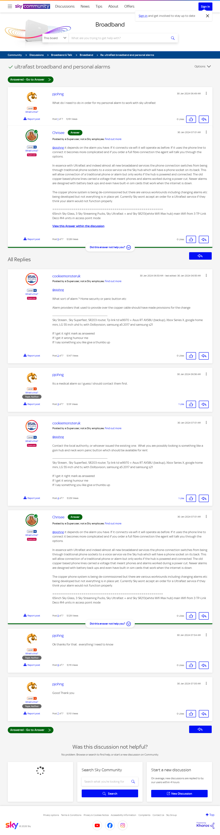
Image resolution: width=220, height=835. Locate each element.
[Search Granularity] (55, 38)
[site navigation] (10, 6)
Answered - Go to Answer (30, 79)
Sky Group (171, 815)
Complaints (144, 815)
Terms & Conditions (71, 815)
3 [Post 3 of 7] (58, 404)
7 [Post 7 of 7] (58, 713)
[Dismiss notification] (207, 16)
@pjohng (58, 147)
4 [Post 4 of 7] (58, 498)
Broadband (110, 24)
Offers (129, 6)
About (113, 6)
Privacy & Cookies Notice (96, 815)
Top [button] (211, 815)
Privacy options (51, 815)
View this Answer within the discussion (78, 226)
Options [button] (200, 66)
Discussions (65, 6)
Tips (99, 6)
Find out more (113, 139)
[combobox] (118, 38)
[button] (206, 93)
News (85, 6)
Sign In (205, 6)
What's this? (31, 112)
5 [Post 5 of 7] (58, 239)
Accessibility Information (123, 815)
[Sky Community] (32, 6)
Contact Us (158, 815)
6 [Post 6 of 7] (58, 665)
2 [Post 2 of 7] (58, 355)
